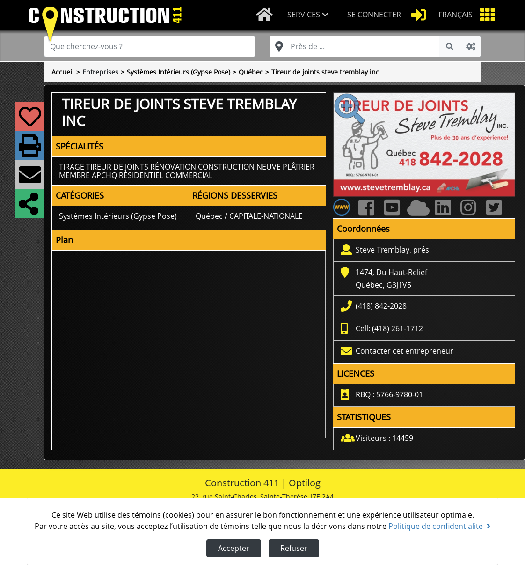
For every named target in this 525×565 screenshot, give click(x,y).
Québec (251, 71)
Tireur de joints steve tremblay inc (325, 71)
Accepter (233, 548)
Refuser (293, 548)
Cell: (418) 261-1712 (389, 328)
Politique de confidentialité (439, 526)
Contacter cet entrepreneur (404, 351)
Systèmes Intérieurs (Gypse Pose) (178, 71)
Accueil (62, 71)
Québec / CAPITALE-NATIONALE (249, 216)
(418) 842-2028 (381, 306)
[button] (310, 15)
